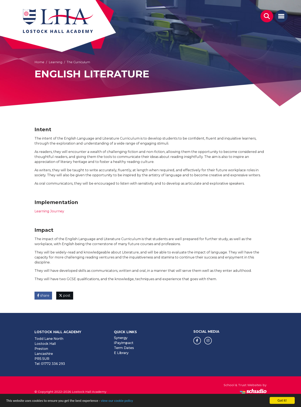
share (43, 295)
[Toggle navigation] (281, 16)
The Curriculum (78, 62)
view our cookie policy (117, 401)
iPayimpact (123, 343)
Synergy (121, 338)
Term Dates (124, 348)
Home (39, 62)
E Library (121, 353)
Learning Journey (49, 211)
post (64, 295)
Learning (55, 62)
